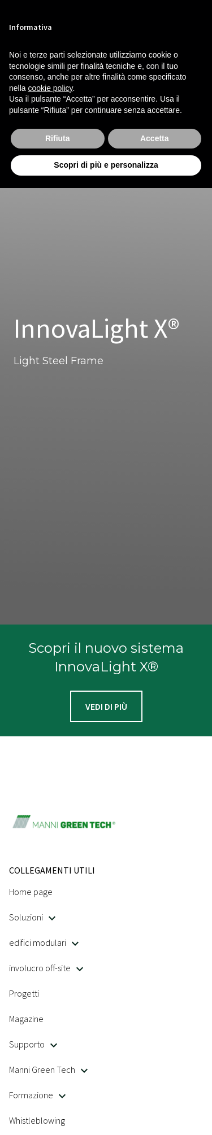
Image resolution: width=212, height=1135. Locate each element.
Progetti (24, 993)
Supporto (33, 1044)
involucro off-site (46, 968)
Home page (31, 891)
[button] (106, 706)
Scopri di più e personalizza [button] (106, 164)
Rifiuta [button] (57, 138)
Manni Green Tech (48, 1069)
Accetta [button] (154, 138)
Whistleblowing (37, 1120)
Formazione (37, 1095)
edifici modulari (44, 942)
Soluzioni (32, 917)
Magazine (26, 1018)
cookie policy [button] (50, 88)
